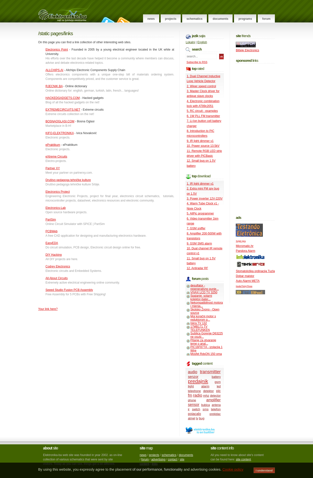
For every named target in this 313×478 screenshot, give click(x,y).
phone (192, 400)
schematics (169, 455)
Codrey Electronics (57, 266)
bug (201, 418)
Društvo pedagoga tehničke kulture (68, 180)
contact (172, 459)
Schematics (194, 19)
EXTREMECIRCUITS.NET (62, 109)
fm (190, 395)
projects (154, 455)
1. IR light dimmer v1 (200, 183)
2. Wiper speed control (201, 86)
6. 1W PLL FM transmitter (203, 116)
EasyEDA (51, 243)
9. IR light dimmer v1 (200, 141)
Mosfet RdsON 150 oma (206, 354)
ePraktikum (52, 145)
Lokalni (190, 42)
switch (196, 409)
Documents (220, 19)
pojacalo (194, 414)
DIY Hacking (53, 254)
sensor (193, 405)
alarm (205, 386)
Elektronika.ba (67, 11)
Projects (170, 19)
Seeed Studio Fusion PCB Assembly (69, 290)
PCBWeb (51, 231)
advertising (158, 459)
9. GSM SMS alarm (199, 243)
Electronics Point (56, 49)
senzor (193, 377)
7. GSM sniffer (196, 228)
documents (186, 455)
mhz (206, 395)
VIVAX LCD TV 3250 (203, 292)
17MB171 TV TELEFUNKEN (200, 328)
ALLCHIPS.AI (54, 70)
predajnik (198, 381)
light (191, 386)
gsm (217, 382)
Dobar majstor (245, 276)
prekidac (215, 414)
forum (145, 459)
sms (206, 409)
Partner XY (52, 168)
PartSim (50, 219)
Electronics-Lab (55, 208)
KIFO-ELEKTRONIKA (59, 133)
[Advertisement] (255, 138)
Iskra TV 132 (198, 323)
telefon (216, 409)
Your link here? (48, 309)
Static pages (51, 33)
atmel (191, 418)
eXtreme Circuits (56, 156)
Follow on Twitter (107, 19)
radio (197, 395)
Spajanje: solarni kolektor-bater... (201, 297)
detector (215, 395)
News (151, 19)
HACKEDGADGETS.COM (62, 98)
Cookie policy (233, 469)
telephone (194, 391)
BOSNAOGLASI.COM (59, 121)
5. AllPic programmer (200, 213)
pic (218, 391)
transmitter (210, 371)
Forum (266, 19)
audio (192, 372)
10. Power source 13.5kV (203, 146)
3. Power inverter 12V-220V (205, 198)
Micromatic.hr (244, 246)
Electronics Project (57, 191)
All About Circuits (56, 278)
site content (243, 459)
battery (216, 377)
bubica (205, 405)
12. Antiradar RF (197, 268)
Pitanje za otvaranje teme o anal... (203, 342)
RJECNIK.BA (54, 86)
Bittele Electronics (247, 50)
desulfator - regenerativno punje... (204, 287)
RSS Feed (123, 19)
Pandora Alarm (245, 251)
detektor (208, 391)
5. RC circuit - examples (202, 111)
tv (197, 418)
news (143, 455)
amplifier (213, 400)
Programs (245, 19)
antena (216, 405)
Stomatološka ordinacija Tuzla (255, 271)
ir (189, 409)
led (219, 386)
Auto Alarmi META (247, 281)
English (202, 42)
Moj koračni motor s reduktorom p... (203, 318)
